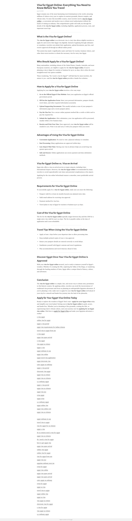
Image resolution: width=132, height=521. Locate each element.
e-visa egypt (41, 317)
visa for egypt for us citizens (46, 426)
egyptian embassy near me (45, 463)
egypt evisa (40, 399)
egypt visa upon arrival (44, 337)
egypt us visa (41, 487)
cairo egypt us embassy (44, 365)
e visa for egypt (42, 507)
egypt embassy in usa (44, 351)
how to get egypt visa (44, 443)
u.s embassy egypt (43, 382)
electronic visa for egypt (45, 504)
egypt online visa (42, 405)
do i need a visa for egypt (45, 439)
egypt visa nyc (41, 392)
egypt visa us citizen (43, 375)
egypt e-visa (41, 429)
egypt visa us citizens (44, 378)
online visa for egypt (43, 320)
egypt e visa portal (43, 324)
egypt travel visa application (46, 358)
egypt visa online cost (44, 409)
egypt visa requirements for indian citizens (51, 327)
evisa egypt (40, 395)
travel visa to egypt (43, 422)
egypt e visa (41, 348)
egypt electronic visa (43, 361)
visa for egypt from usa (44, 456)
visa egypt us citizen (43, 344)
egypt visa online (42, 354)
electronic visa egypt (43, 371)
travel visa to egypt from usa (46, 331)
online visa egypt (42, 450)
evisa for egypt (42, 467)
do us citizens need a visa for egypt (48, 433)
